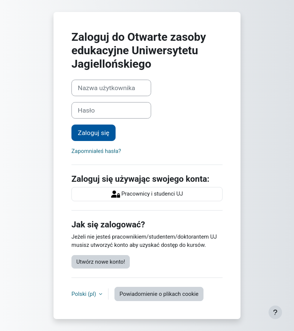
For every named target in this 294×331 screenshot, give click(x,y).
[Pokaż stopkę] (275, 312)
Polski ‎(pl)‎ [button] (84, 294)
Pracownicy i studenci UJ (147, 194)
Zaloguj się (93, 133)
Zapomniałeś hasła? (96, 151)
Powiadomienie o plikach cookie (158, 294)
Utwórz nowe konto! (100, 261)
